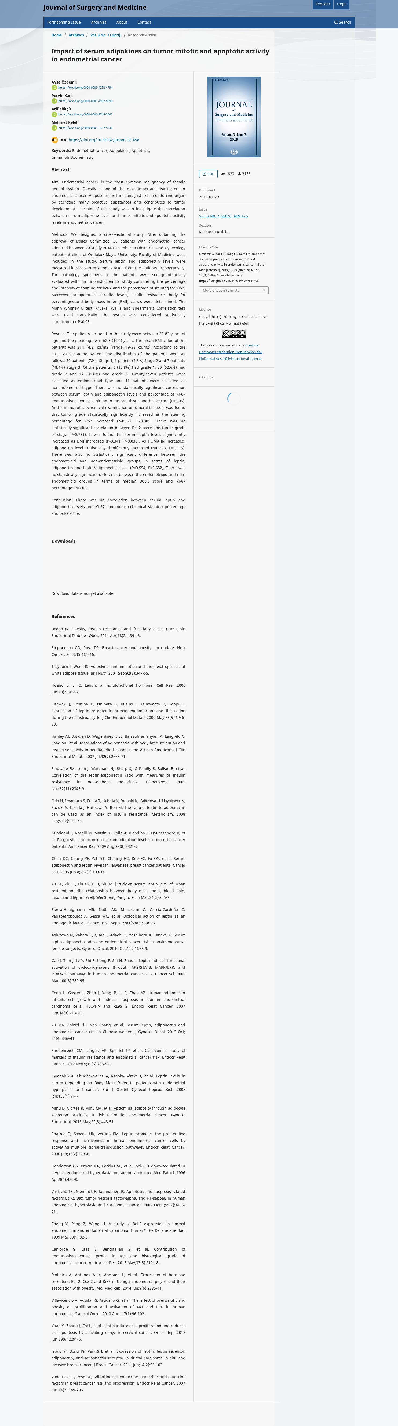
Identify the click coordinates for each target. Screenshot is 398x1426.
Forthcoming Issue (64, 22)
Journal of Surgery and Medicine (95, 7)
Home (57, 34)
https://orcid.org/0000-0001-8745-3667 (85, 114)
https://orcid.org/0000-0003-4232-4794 (85, 87)
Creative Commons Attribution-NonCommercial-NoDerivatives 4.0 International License (230, 352)
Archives (98, 22)
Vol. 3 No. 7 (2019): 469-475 (223, 215)
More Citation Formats (221, 290)
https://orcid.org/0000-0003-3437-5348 (85, 128)
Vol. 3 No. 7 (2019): (105, 34)
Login (342, 3)
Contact (144, 22)
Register (322, 3)
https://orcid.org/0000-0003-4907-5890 (85, 101)
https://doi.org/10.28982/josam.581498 (104, 139)
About (121, 22)
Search (342, 22)
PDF (210, 173)
